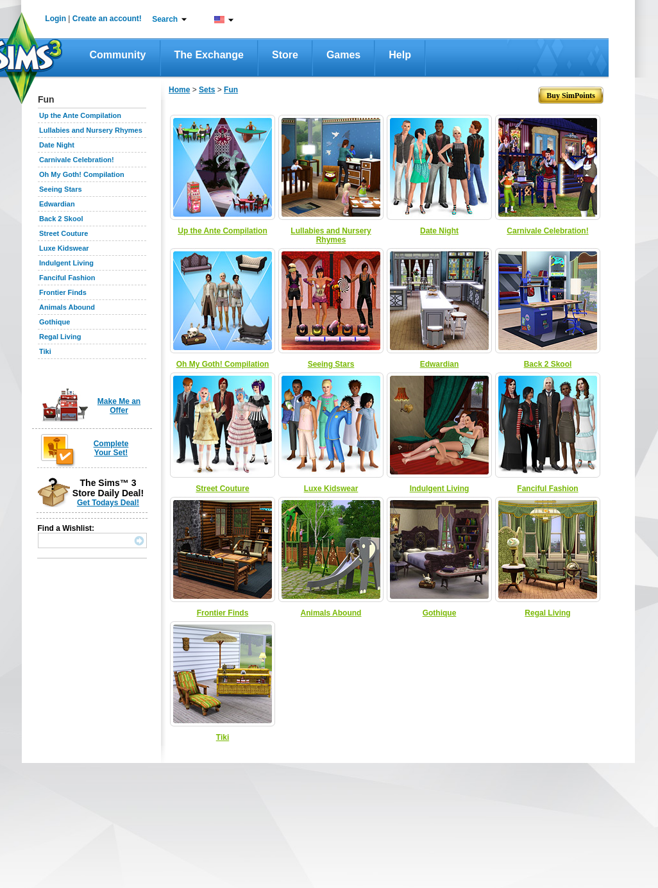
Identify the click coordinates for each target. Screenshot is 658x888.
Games (343, 54)
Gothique (54, 322)
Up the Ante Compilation (80, 115)
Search (165, 19)
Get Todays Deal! (108, 502)
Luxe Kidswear (64, 248)
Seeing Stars (60, 189)
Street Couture (63, 233)
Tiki (45, 351)
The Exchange (209, 54)
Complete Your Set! (111, 448)
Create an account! (107, 18)
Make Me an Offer (118, 406)
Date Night (56, 145)
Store (285, 54)
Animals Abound (67, 307)
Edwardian (57, 204)
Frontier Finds (63, 292)
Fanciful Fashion (67, 277)
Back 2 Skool (61, 218)
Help (400, 54)
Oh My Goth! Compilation (81, 174)
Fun (231, 89)
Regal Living (60, 336)
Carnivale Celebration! (76, 159)
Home (179, 89)
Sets (207, 89)
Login (55, 18)
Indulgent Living (66, 263)
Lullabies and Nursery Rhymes (90, 130)
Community (118, 54)
